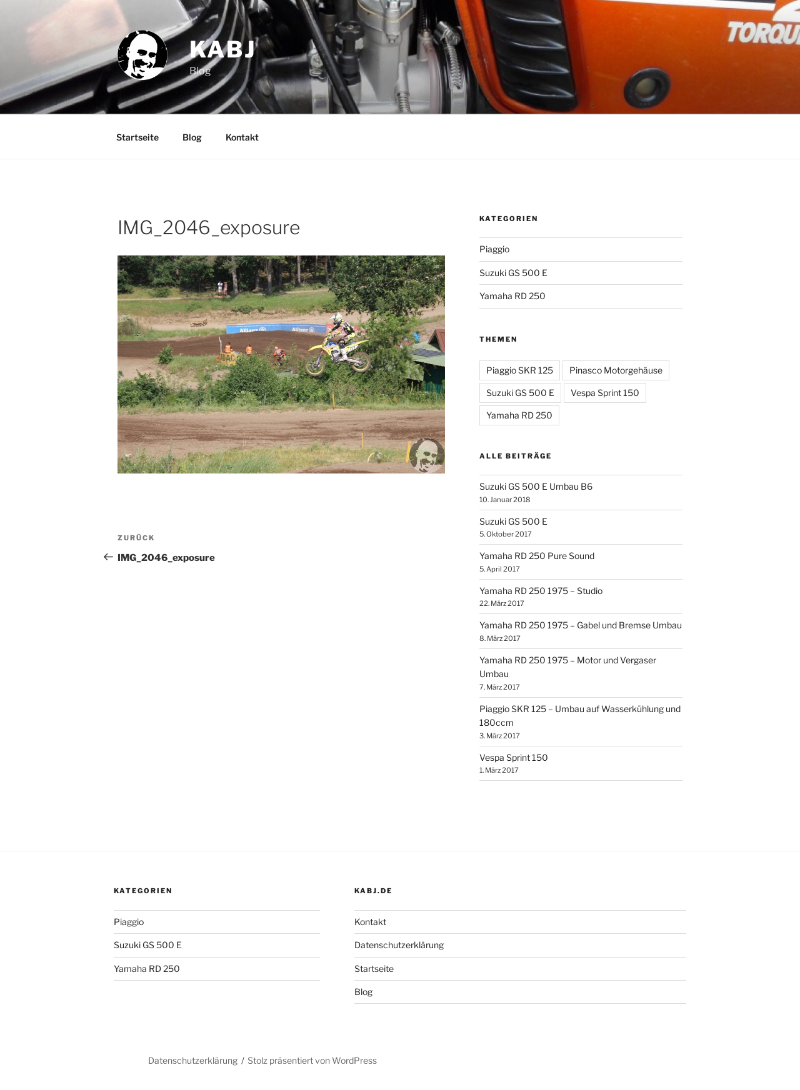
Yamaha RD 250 (512, 295)
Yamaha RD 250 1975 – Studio (540, 590)
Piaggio (494, 249)
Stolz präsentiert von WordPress (312, 1060)
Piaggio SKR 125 (519, 370)
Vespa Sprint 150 (605, 392)
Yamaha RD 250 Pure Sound (536, 555)
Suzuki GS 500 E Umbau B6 (535, 486)
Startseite (137, 137)
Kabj (222, 49)
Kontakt (242, 137)
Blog (192, 137)
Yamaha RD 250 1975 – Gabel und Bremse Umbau (580, 625)
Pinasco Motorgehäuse (615, 370)
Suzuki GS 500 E (513, 272)
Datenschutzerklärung (399, 944)
